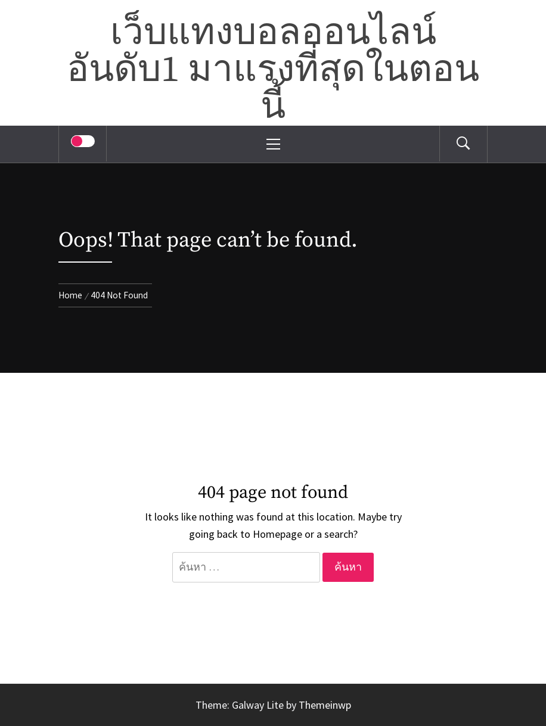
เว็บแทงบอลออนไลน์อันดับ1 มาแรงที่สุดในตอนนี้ (273, 70)
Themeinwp (325, 705)
